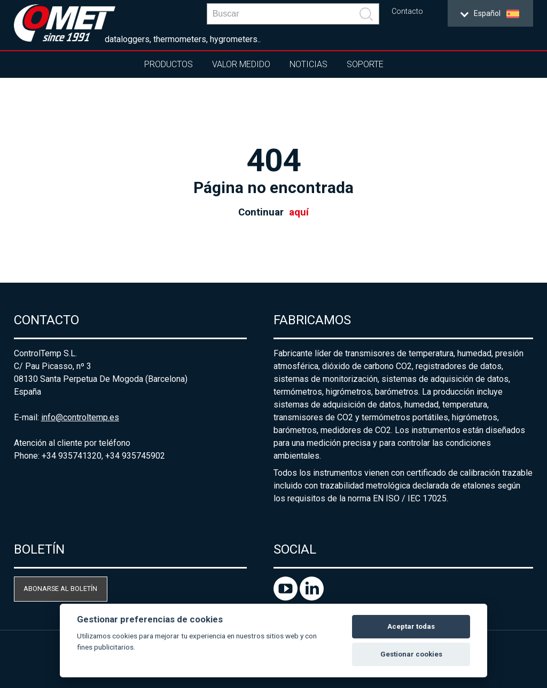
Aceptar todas (411, 626)
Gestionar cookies (411, 654)
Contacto (407, 11)
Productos (168, 64)
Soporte (365, 64)
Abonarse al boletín (60, 589)
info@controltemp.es (80, 417)
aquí (299, 212)
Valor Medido (241, 64)
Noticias (308, 64)
